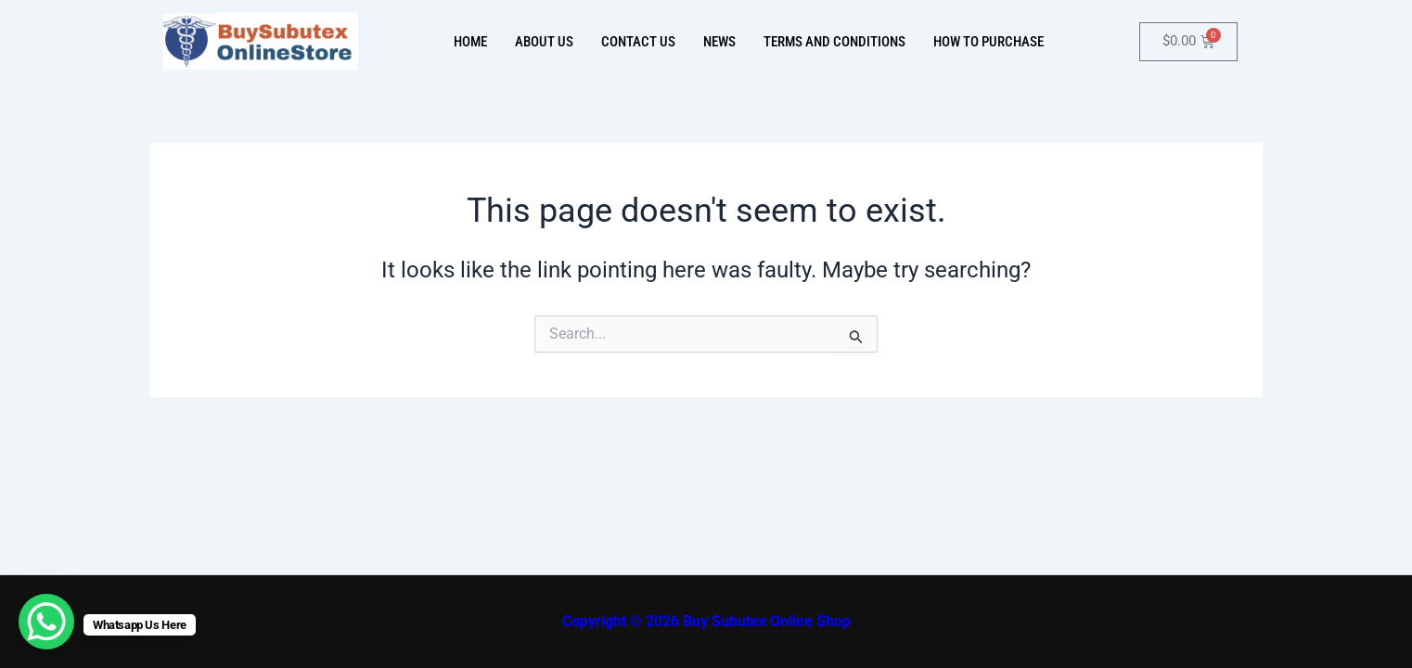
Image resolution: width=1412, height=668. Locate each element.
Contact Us (638, 41)
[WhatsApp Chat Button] (46, 621)
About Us (544, 41)
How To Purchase (988, 41)
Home (470, 41)
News (719, 41)
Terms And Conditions (834, 41)
